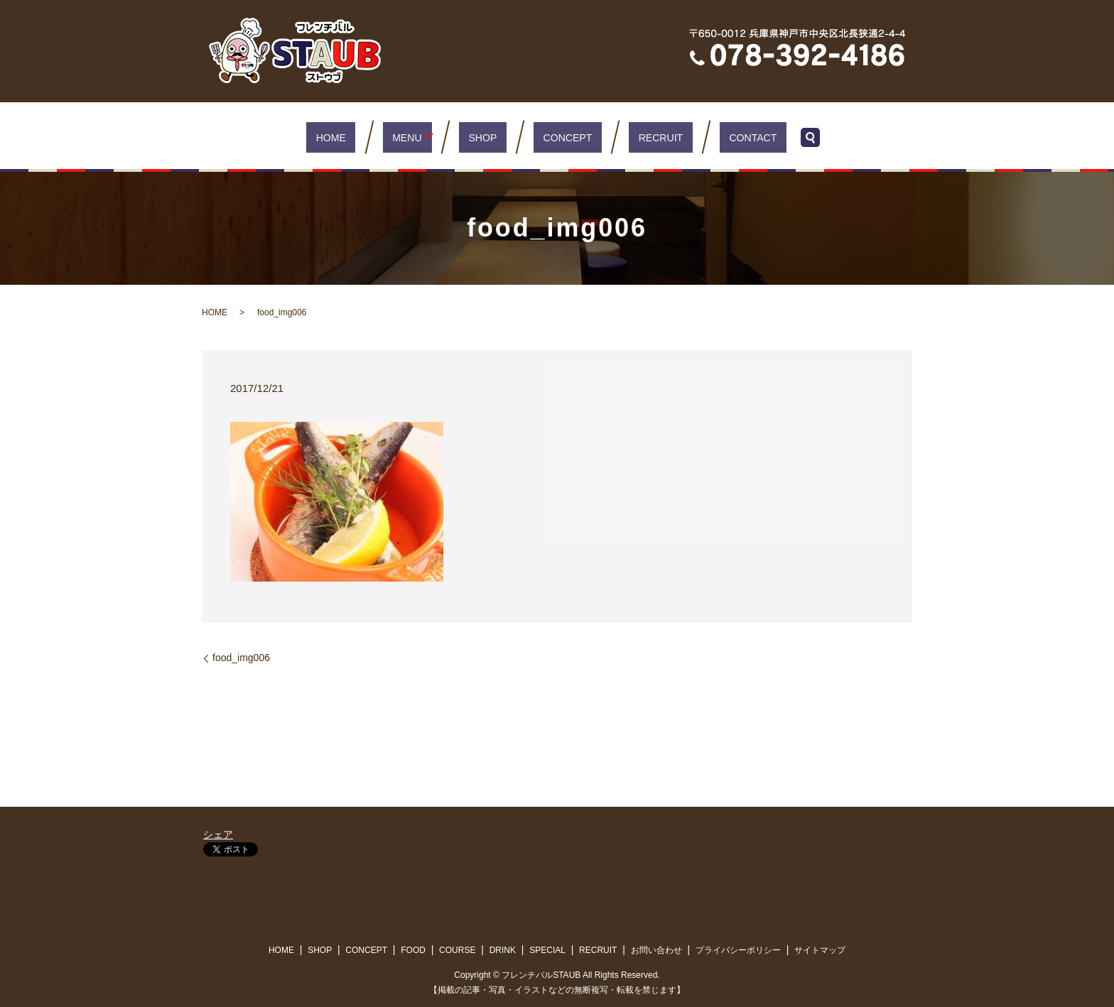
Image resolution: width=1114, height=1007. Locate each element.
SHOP (492, 137)
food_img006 (241, 657)
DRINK (503, 950)
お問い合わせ (656, 950)
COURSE (457, 950)
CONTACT (723, 137)
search (775, 137)
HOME (359, 137)
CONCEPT (562, 137)
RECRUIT (643, 137)
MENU (420, 137)
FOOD (413, 950)
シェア (218, 834)
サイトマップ (819, 950)
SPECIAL (547, 950)
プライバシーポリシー (738, 950)
